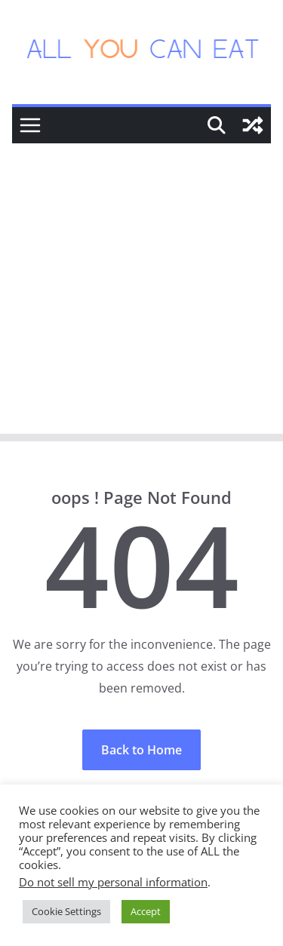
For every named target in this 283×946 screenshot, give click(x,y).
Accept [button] (146, 911)
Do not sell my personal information (113, 881)
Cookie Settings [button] (66, 911)
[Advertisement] (141, 292)
